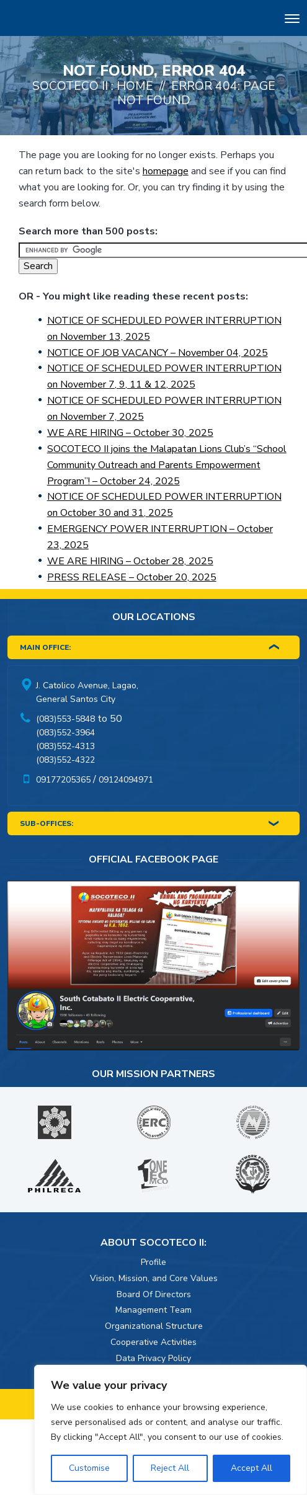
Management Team (153, 1310)
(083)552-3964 (65, 733)
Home (135, 86)
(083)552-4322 (65, 760)
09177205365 (63, 780)
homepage (166, 171)
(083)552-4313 (65, 746)
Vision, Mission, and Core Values (154, 1278)
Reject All (170, 1468)
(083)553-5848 (65, 719)
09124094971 (126, 780)
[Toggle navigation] (292, 20)
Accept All (251, 1468)
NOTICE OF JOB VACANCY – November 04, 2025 (157, 353)
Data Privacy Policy (153, 1358)
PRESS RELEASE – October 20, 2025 (131, 577)
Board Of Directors (154, 1294)
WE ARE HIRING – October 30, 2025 (130, 433)
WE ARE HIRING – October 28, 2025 (130, 561)
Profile (153, 1262)
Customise (89, 1468)
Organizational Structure (154, 1326)
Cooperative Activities (153, 1342)
